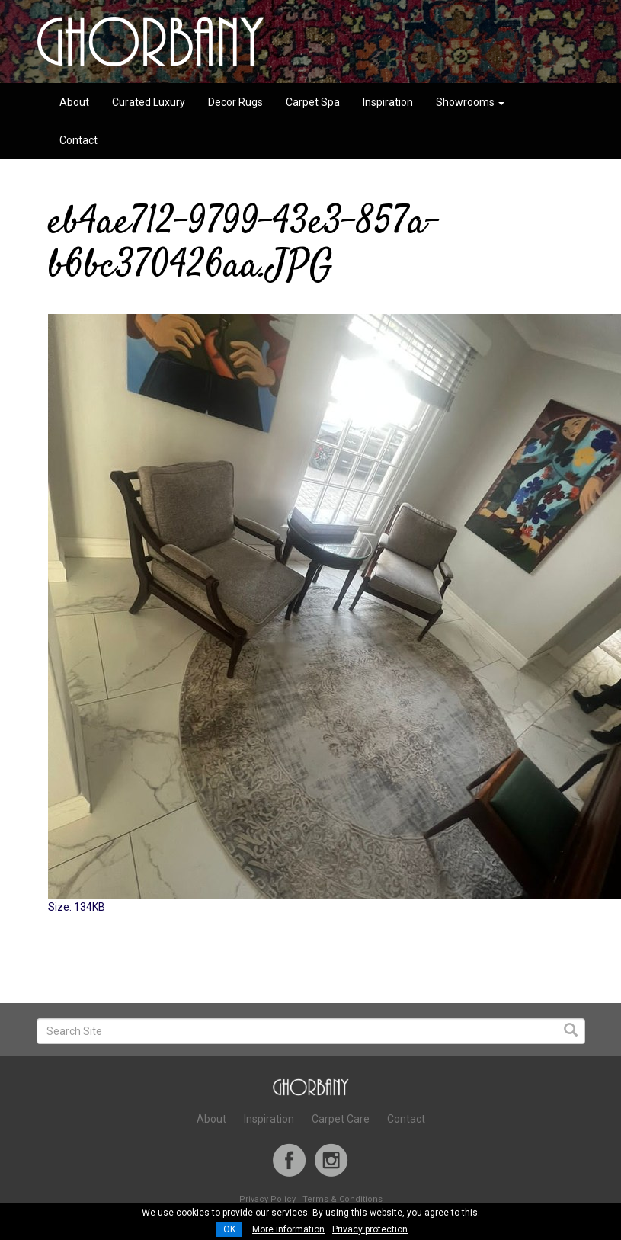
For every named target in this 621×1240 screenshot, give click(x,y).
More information (288, 1229)
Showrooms (470, 102)
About (74, 102)
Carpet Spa (313, 102)
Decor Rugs (235, 102)
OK (229, 1229)
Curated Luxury (148, 102)
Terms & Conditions (342, 1199)
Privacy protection (370, 1229)
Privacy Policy (267, 1199)
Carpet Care (341, 1119)
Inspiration (388, 102)
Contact (78, 140)
